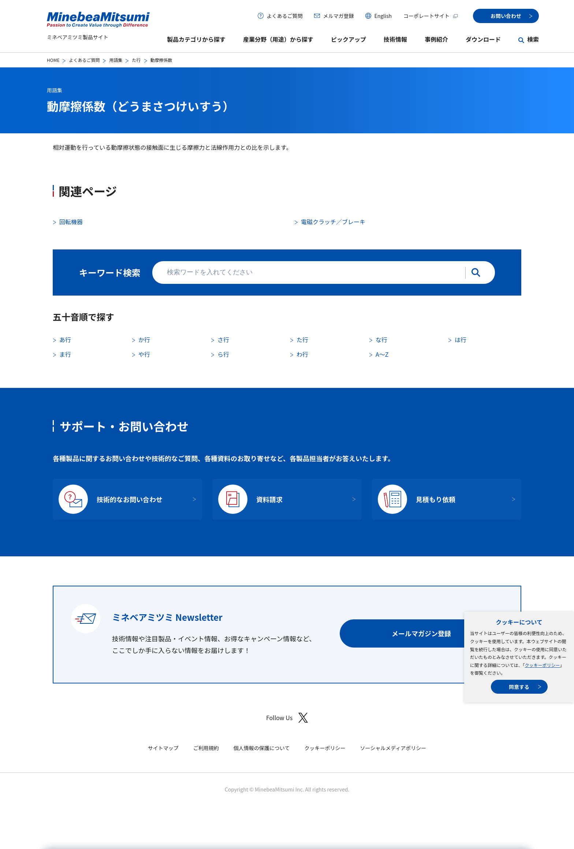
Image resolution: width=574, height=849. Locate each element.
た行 (136, 60)
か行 (144, 339)
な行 (381, 339)
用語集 (115, 60)
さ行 (223, 339)
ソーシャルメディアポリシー (393, 748)
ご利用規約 (206, 748)
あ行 (65, 339)
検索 (533, 39)
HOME (53, 60)
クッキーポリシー (542, 665)
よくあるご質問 (284, 15)
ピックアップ (348, 39)
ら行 (223, 354)
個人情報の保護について (262, 748)
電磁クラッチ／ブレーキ (333, 221)
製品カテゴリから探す (196, 39)
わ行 (302, 354)
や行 (144, 354)
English (383, 15)
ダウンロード (483, 39)
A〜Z (382, 354)
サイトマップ (163, 748)
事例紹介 (436, 39)
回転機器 (71, 221)
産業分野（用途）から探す (278, 39)
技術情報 (395, 39)
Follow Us (287, 718)
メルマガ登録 (338, 15)
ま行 (65, 354)
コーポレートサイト (430, 15)
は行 (460, 339)
